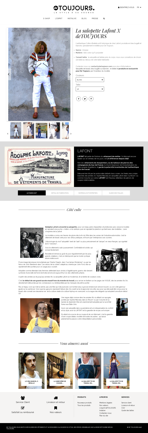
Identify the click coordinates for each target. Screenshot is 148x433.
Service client (126, 403)
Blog (84, 20)
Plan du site (103, 416)
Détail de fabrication (60, 193)
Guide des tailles (116, 193)
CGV (123, 408)
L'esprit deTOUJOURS (107, 408)
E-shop (46, 20)
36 (78, 89)
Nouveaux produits (84, 403)
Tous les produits (83, 405)
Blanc (79, 80)
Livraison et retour (55, 399)
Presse (95, 20)
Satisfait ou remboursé (22, 409)
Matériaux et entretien (88, 193)
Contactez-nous (105, 413)
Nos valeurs (55, 409)
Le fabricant (32, 193)
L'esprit (58, 20)
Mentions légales (105, 403)
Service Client (22, 399)
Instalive (72, 20)
